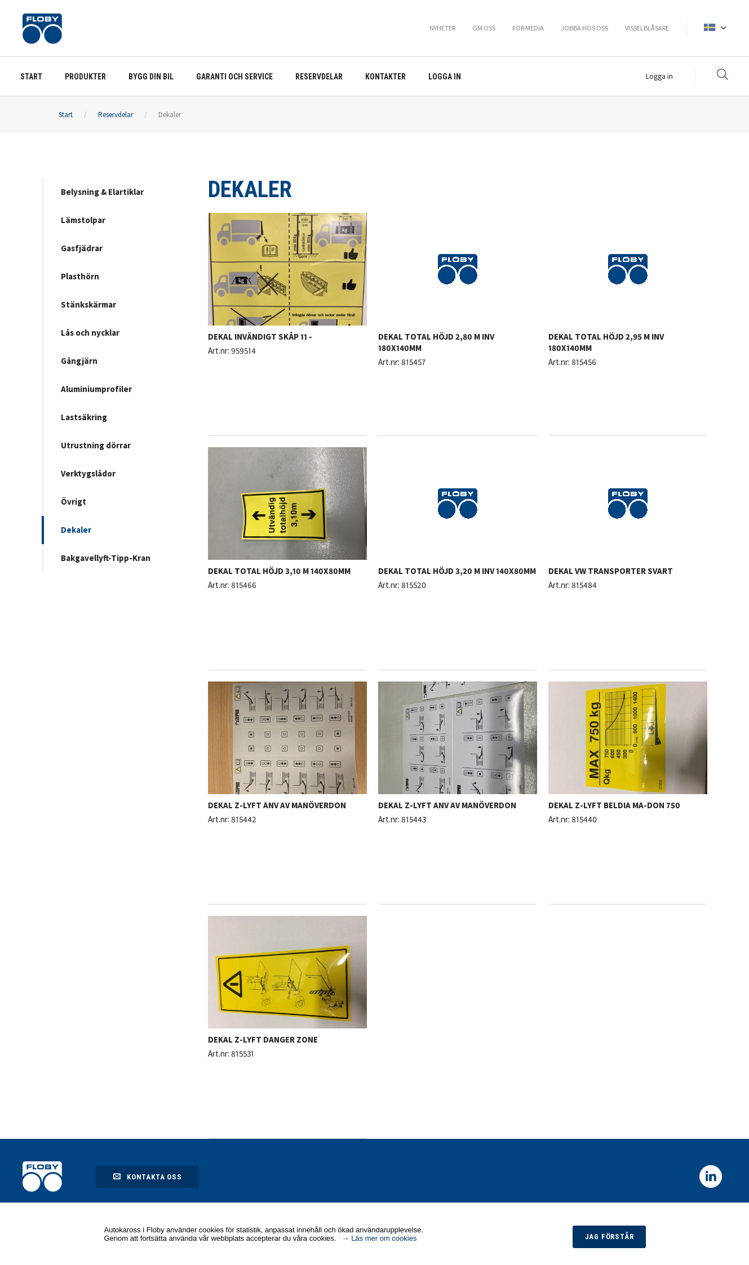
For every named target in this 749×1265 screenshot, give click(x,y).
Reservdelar (115, 114)
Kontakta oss (147, 1176)
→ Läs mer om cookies (379, 1238)
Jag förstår (608, 1236)
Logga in (659, 76)
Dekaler (169, 114)
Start (66, 114)
